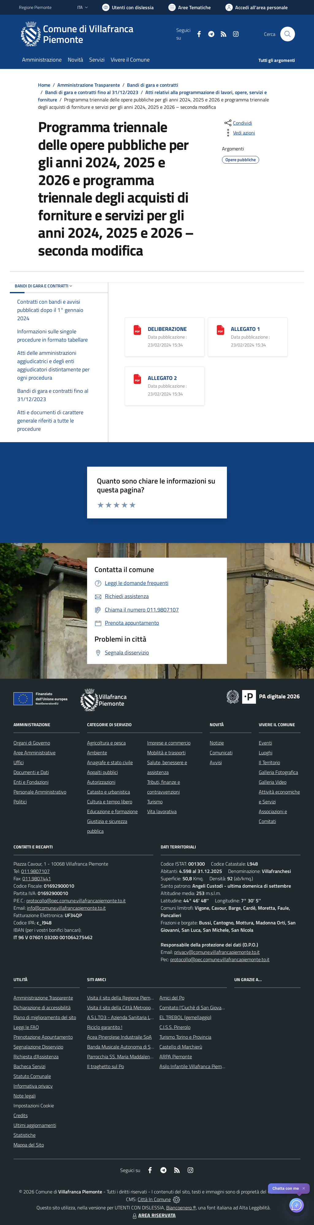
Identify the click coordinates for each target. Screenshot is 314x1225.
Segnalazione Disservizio (38, 1046)
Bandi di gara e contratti (152, 85)
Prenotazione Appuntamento (43, 1037)
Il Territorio (269, 762)
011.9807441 (36, 878)
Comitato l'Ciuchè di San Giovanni (193, 1007)
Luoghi (265, 752)
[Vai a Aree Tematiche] (189, 7)
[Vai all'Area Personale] (256, 7)
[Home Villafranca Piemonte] (97, 34)
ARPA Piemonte (175, 1056)
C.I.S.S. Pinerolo (174, 1027)
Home (44, 85)
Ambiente (97, 752)
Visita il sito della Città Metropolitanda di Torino (134, 1007)
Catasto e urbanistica (108, 791)
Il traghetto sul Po (105, 1066)
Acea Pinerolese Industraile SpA (119, 1037)
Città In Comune (154, 1199)
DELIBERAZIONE (167, 329)
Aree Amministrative (34, 752)
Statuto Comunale (32, 1076)
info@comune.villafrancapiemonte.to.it (66, 908)
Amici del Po (171, 997)
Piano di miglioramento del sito (44, 1017)
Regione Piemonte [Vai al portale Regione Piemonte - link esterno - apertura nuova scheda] (35, 7)
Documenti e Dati (31, 772)
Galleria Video (272, 782)
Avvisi (216, 762)
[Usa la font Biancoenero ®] (128, 7)
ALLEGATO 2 (162, 378)
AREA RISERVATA (153, 1215)
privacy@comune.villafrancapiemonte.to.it (217, 952)
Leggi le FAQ (26, 1027)
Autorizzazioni (101, 782)
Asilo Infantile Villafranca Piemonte (195, 1066)
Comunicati (221, 752)
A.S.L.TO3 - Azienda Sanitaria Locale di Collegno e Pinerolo (146, 1017)
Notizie (217, 742)
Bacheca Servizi (29, 1066)
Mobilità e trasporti (166, 752)
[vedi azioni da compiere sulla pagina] (239, 133)
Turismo (155, 801)
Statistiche (24, 1135)
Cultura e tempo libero (109, 801)
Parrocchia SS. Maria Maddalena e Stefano (130, 1056)
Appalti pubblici (102, 772)
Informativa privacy (33, 1086)
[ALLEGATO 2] (137, 378)
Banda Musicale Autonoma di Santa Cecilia (130, 1046)
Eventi (265, 742)
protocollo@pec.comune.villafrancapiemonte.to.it (76, 900)
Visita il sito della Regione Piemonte (123, 997)
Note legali (24, 1095)
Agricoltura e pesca (106, 742)
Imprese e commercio (168, 742)
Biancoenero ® (181, 1207)
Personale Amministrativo (39, 791)
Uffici (18, 762)
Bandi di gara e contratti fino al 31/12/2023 (91, 92)
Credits (20, 1115)
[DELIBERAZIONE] (137, 329)
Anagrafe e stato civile (110, 762)
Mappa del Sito (28, 1144)
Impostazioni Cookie (33, 1105)
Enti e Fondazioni (30, 782)
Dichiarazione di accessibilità (42, 1007)
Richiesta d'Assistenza (36, 1056)
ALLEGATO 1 (245, 329)
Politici (20, 801)
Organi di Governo (31, 742)
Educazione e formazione (112, 811)
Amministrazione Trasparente (88, 85)
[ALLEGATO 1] (220, 329)
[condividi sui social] (237, 123)
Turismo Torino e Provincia (185, 1037)
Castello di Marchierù (180, 1046)
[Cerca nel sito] (287, 34)
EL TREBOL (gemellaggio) (185, 1017)
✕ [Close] (303, 1188)
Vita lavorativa (162, 811)
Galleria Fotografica (278, 772)
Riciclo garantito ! (104, 1027)
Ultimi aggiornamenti (34, 1125)
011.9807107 (35, 871)
